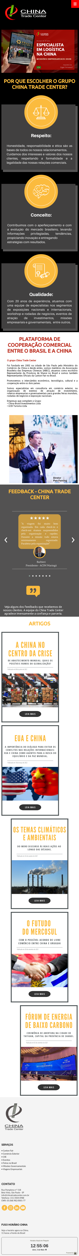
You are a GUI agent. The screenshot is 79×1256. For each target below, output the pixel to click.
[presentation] (5, 540)
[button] (29, 576)
